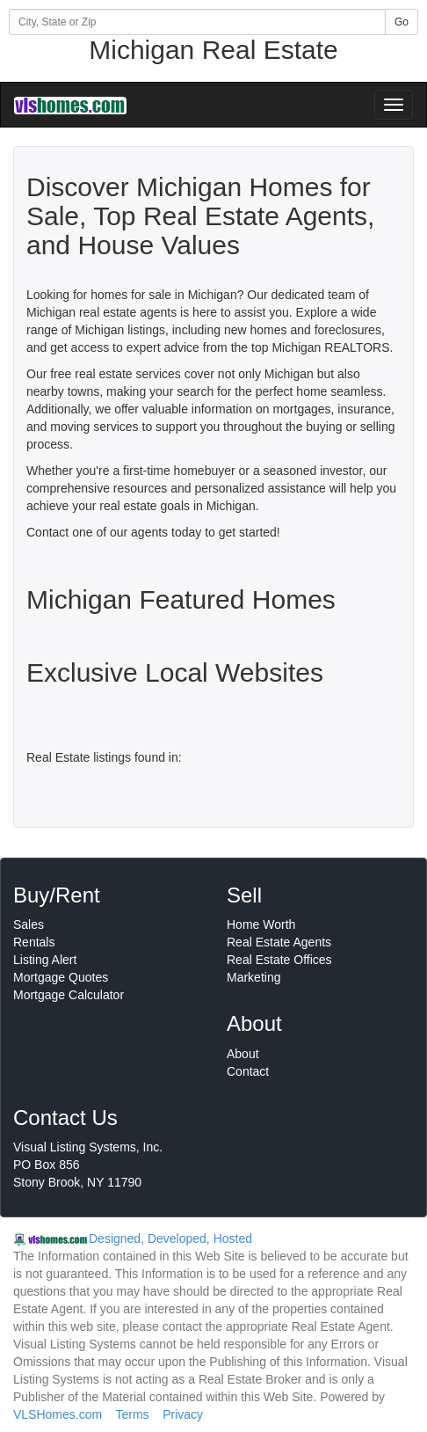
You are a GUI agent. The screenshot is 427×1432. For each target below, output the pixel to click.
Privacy (183, 1414)
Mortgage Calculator (68, 995)
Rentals (33, 942)
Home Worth (261, 924)
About (243, 1054)
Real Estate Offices (279, 960)
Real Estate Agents (279, 942)
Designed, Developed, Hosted (170, 1238)
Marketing (253, 977)
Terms (131, 1414)
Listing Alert (44, 960)
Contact (248, 1071)
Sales (28, 924)
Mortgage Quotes (60, 977)
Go (401, 22)
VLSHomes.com (57, 1414)
